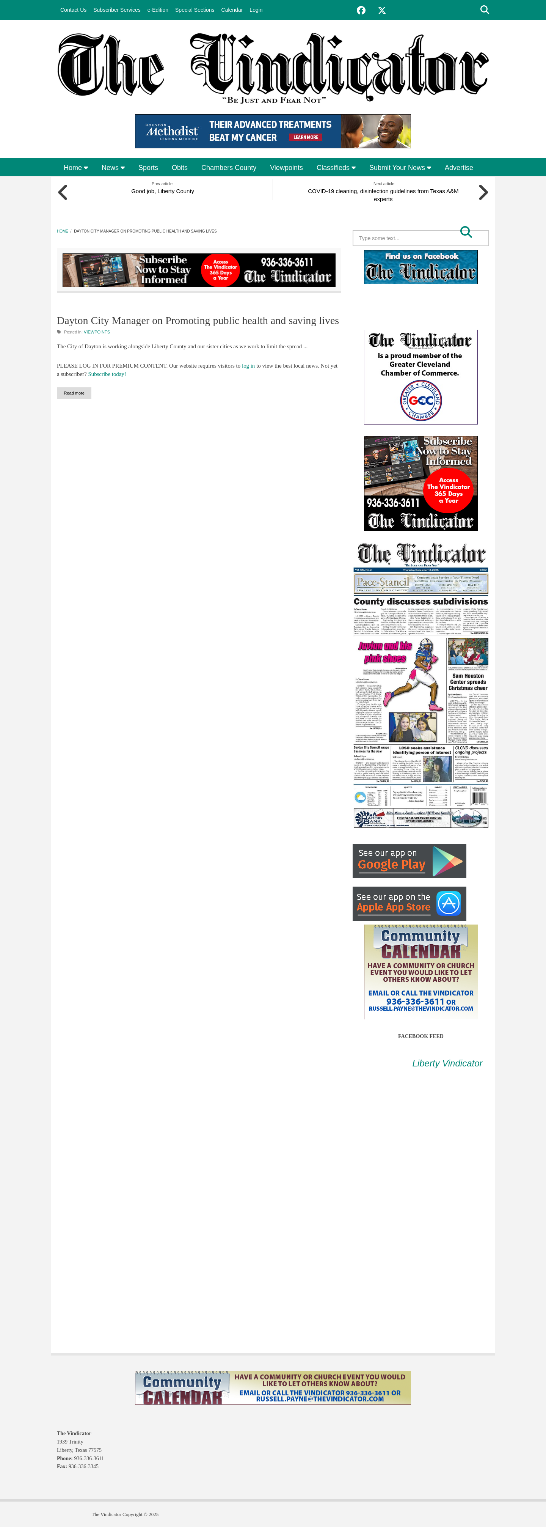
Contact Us (73, 10)
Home (76, 167)
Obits (180, 167)
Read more (81, 392)
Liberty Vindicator (448, 1062)
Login (255, 10)
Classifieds (336, 167)
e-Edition (157, 10)
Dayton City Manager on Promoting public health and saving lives (198, 320)
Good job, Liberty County (162, 190)
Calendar (232, 10)
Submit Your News (400, 167)
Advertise (459, 167)
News (113, 167)
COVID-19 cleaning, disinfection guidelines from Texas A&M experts (384, 194)
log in (248, 365)
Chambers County (228, 167)
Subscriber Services (117, 10)
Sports (148, 167)
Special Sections (195, 10)
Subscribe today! (107, 374)
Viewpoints (286, 167)
